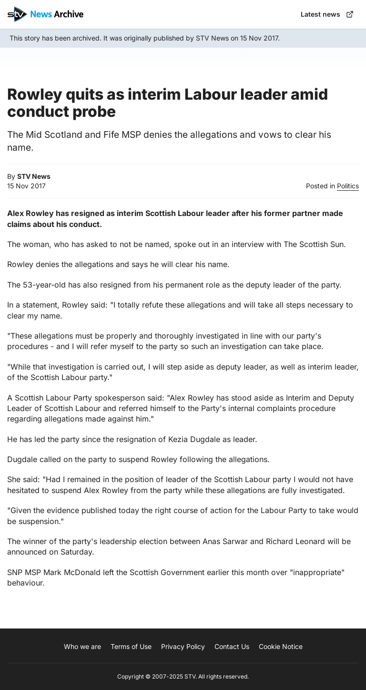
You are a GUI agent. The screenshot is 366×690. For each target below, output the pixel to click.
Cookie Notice (281, 646)
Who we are (82, 646)
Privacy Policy (183, 646)
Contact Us (231, 646)
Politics (348, 186)
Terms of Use (131, 646)
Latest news (327, 14)
